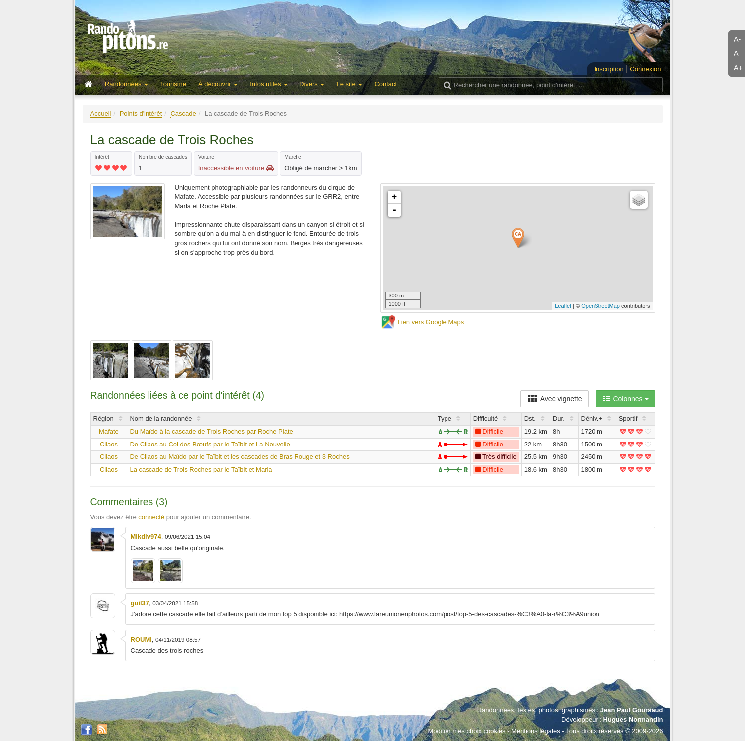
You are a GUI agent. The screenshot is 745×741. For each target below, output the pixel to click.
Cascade (183, 113)
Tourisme (173, 84)
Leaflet (563, 306)
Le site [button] (349, 84)
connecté (151, 517)
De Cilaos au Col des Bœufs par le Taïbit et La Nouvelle (210, 444)
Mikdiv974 (146, 536)
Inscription (608, 69)
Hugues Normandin (633, 719)
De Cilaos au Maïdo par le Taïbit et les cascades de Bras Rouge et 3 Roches (239, 456)
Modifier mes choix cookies (466, 731)
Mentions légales (535, 731)
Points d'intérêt (141, 113)
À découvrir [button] (218, 84)
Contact (385, 84)
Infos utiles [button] (269, 84)
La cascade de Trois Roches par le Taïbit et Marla (201, 469)
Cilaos (109, 444)
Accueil (100, 113)
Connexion (645, 69)
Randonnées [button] (126, 84)
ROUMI (141, 639)
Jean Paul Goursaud (631, 710)
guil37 (140, 603)
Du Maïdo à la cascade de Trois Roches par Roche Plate (211, 431)
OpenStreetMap (600, 306)
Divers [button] (311, 84)
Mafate (109, 431)
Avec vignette (554, 399)
